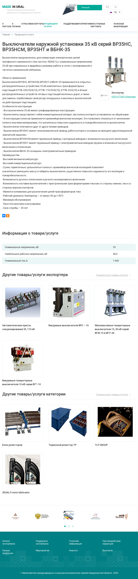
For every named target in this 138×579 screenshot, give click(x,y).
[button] (65, 526)
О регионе (16, 25)
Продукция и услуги (51, 25)
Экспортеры (37, 24)
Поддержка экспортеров (42, 542)
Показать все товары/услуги (112, 275)
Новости (73, 550)
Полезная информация (121, 25)
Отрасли (26, 24)
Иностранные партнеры (98, 25)
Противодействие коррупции (111, 542)
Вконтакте (107, 550)
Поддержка (69, 24)
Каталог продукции (7, 551)
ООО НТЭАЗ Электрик (123, 96)
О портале (6, 25)
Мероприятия (83, 24)
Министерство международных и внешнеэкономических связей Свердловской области (67, 573)
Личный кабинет (85, 8)
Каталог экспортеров (8, 542)
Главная (6, 34)
